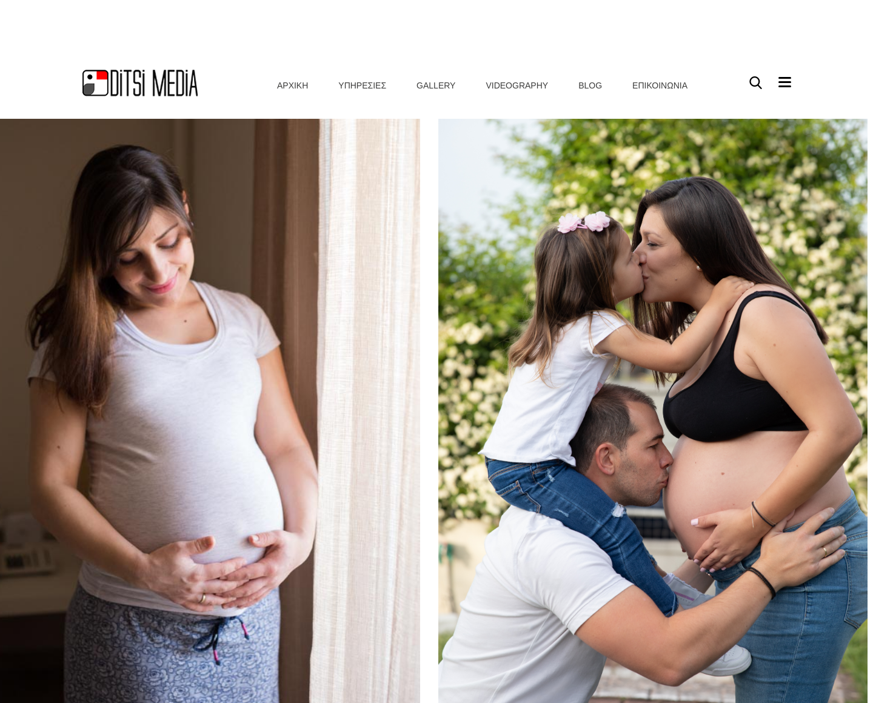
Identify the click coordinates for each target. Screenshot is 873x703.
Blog (590, 26)
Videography (517, 26)
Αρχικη (292, 26)
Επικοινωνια (659, 26)
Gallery (435, 26)
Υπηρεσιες (362, 26)
